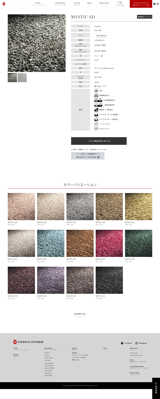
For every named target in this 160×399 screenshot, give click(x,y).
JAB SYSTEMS (49, 378)
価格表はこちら (143, 16)
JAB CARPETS (99, 34)
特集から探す (75, 370)
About (38, 4)
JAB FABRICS (49, 373)
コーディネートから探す (78, 367)
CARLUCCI (48, 383)
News (89, 4)
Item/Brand (60, 4)
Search (77, 4)
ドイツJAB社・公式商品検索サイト (87, 156)
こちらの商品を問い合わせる (98, 140)
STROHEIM (48, 385)
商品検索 (74, 363)
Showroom (104, 4)
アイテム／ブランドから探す (80, 365)
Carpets (47, 365)
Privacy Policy (135, 383)
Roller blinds (48, 368)
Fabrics (46, 363)
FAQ (120, 4)
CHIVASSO (48, 380)
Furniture (47, 370)
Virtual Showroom (136, 365)
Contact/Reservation (141, 4)
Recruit (15, 365)
